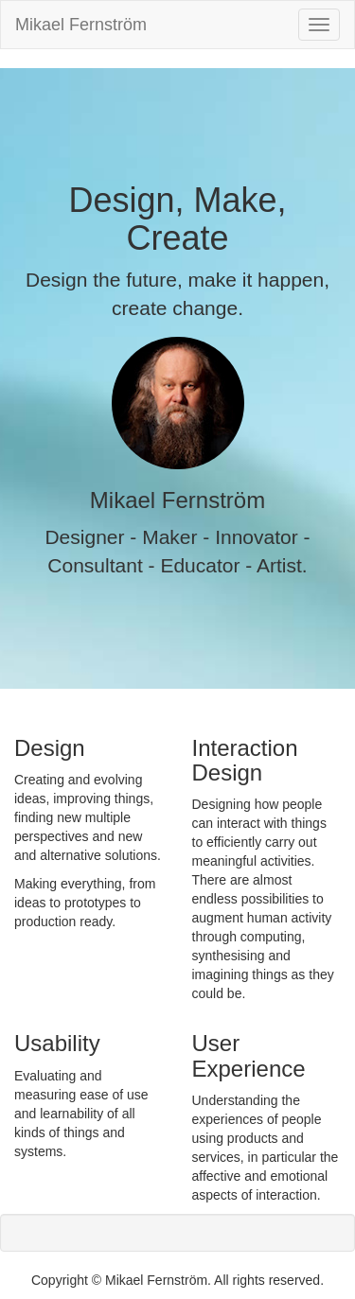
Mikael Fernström (81, 24)
